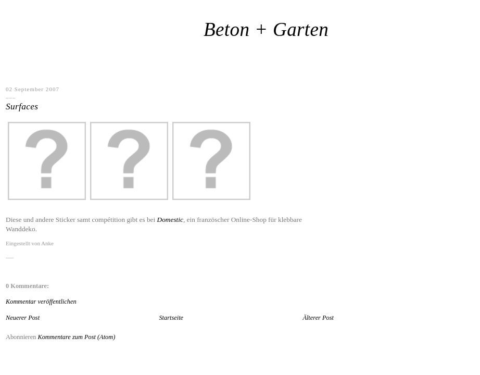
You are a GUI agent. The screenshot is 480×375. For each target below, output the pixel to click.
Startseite (171, 317)
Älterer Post (318, 317)
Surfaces (22, 106)
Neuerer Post (23, 317)
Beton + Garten (266, 29)
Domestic (170, 219)
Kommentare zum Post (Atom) (76, 337)
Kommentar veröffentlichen (41, 301)
